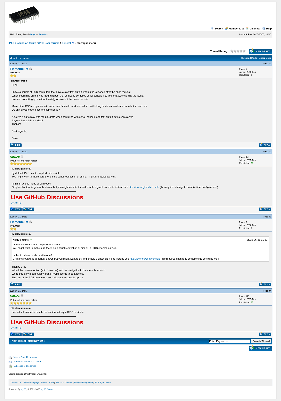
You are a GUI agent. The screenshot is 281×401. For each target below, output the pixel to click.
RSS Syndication (103, 382)
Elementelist (19, 69)
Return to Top (47, 382)
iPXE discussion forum (22, 43)
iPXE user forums (48, 43)
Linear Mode (265, 58)
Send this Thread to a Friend (27, 361)
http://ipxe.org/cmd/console (144, 187)
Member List (234, 28)
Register (43, 34)
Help (267, 28)
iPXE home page (31, 382)
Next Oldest (19, 340)
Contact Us (16, 382)
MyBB (23, 389)
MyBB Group (47, 389)
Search (217, 28)
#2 (270, 151)
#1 (270, 63)
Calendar (253, 28)
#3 (270, 217)
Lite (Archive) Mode (83, 382)
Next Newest (35, 340)
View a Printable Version (25, 357)
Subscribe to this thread (25, 366)
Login (33, 34)
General (66, 43)
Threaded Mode (249, 58)
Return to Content (63, 382)
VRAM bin (16, 203)
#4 (270, 291)
